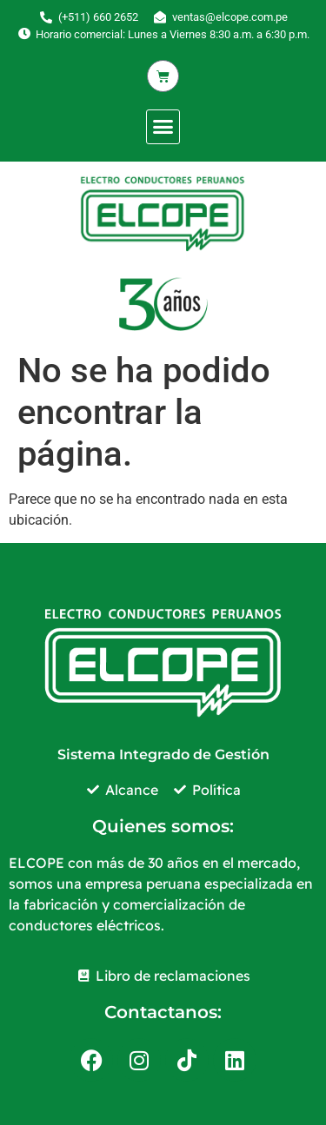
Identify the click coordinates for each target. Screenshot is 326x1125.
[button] (163, 126)
